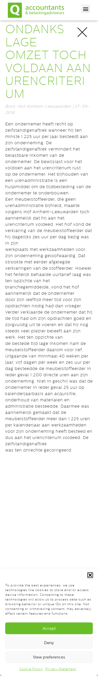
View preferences (49, 657)
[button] (90, 575)
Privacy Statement (60, 669)
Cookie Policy (31, 669)
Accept (49, 628)
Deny (49, 642)
